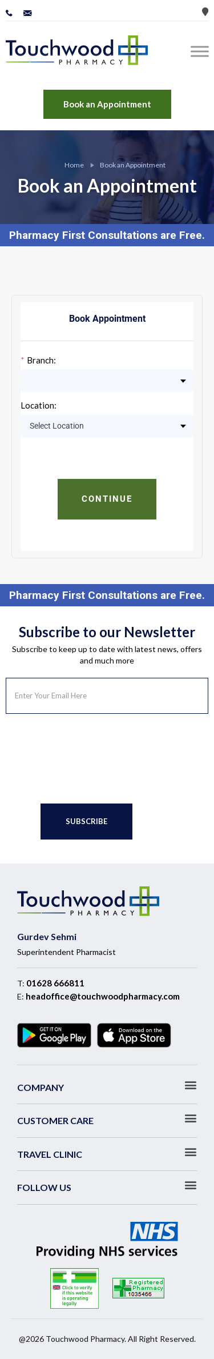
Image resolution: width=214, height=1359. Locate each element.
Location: (38, 405)
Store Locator (205, 11)
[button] (107, 1085)
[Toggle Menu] (202, 51)
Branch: (41, 360)
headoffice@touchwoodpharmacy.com (103, 996)
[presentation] (92, 759)
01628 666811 (55, 983)
